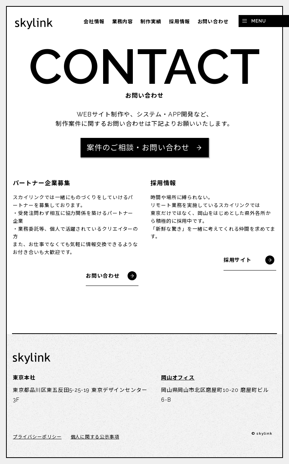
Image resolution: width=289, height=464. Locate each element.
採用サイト (238, 260)
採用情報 (179, 21)
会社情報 (94, 21)
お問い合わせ (213, 21)
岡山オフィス (178, 378)
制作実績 (150, 21)
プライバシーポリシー (37, 437)
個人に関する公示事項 (95, 437)
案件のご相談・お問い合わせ (138, 147)
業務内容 (122, 21)
